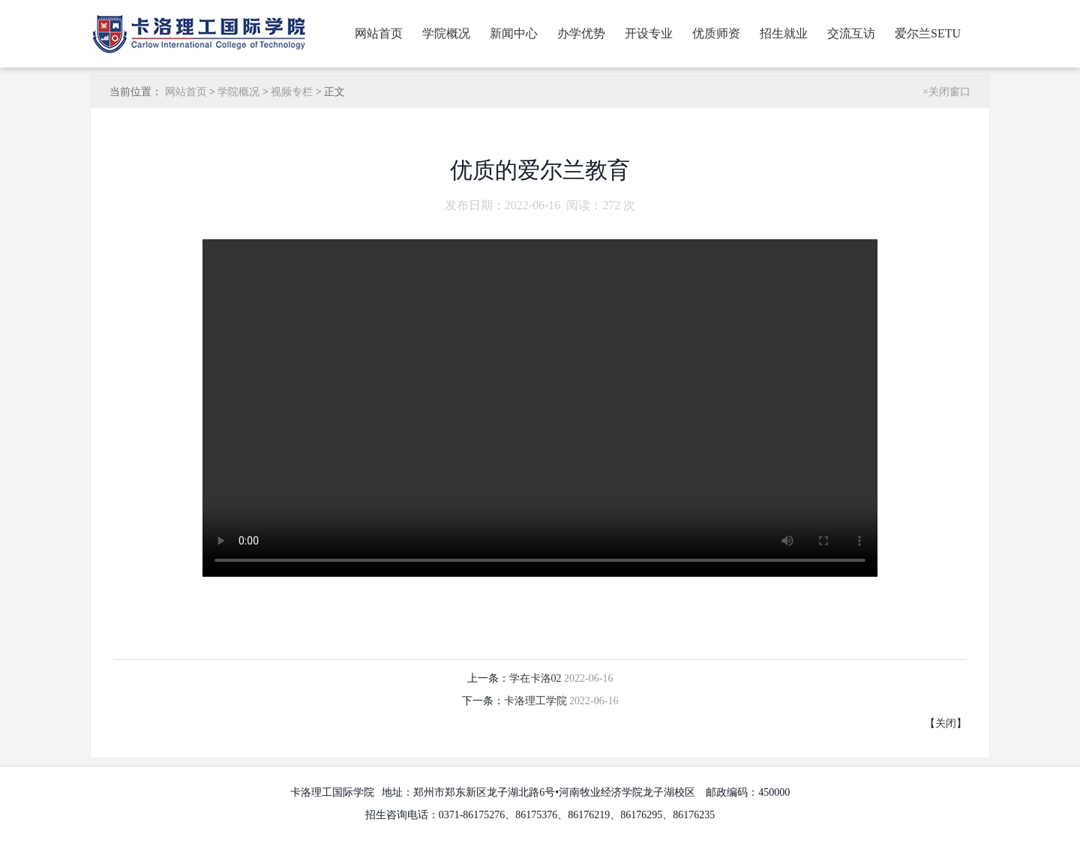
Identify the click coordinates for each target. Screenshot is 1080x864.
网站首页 (379, 33)
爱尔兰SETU (928, 33)
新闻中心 (514, 33)
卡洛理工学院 (537, 700)
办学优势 (581, 33)
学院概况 (446, 33)
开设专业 (649, 33)
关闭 (945, 723)
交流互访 (851, 33)
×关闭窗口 (946, 92)
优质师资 (716, 33)
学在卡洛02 (537, 678)
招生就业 (784, 33)
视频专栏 (292, 92)
